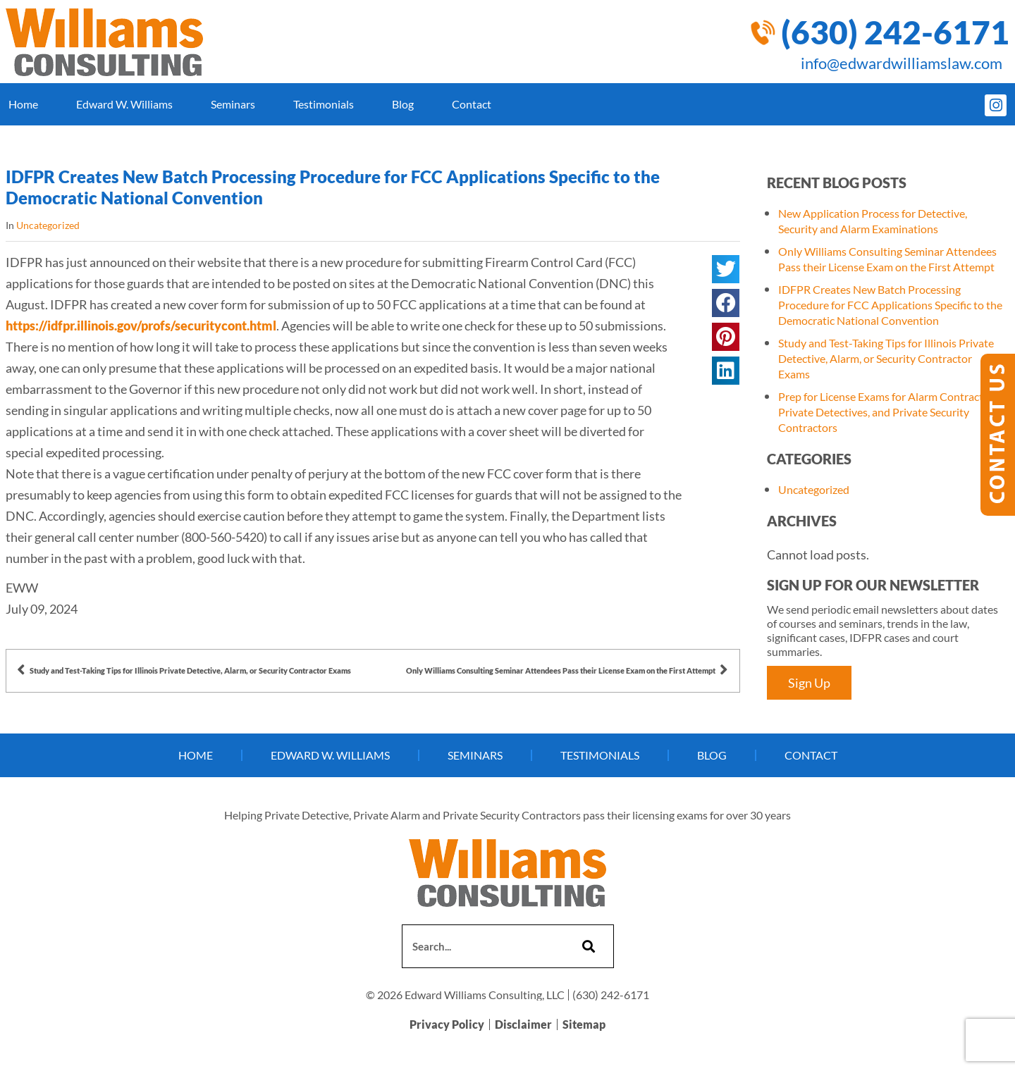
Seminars (233, 104)
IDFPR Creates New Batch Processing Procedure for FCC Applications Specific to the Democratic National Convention (890, 305)
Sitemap (583, 1025)
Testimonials (323, 104)
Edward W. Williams (124, 104)
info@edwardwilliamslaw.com (901, 63)
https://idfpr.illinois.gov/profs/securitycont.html (141, 325)
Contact (471, 104)
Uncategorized (48, 225)
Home (23, 104)
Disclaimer (523, 1025)
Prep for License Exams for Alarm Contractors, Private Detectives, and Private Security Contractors (889, 412)
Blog (403, 104)
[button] (725, 269)
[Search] (587, 946)
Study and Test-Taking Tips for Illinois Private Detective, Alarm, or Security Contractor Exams (886, 358)
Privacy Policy (447, 1025)
